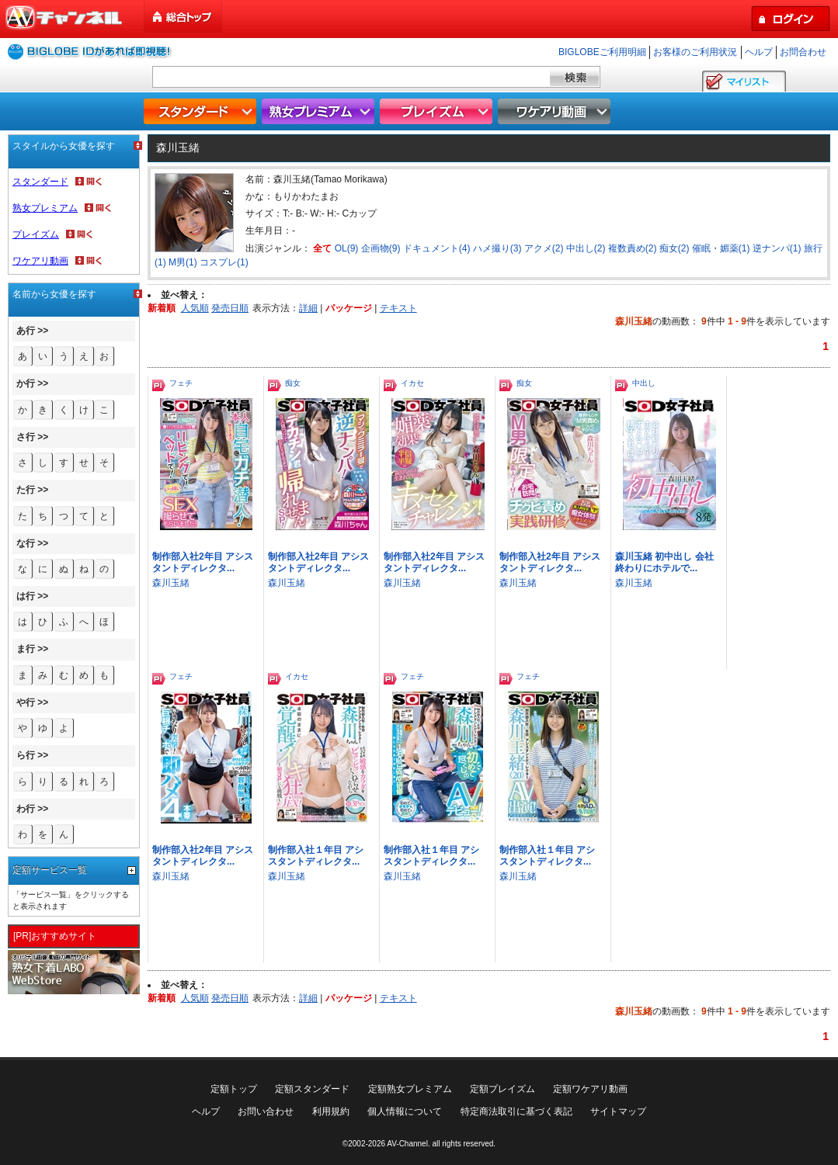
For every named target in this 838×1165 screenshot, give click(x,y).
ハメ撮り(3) (497, 248)
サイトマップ (618, 1111)
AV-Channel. (408, 1143)
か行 (25, 383)
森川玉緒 (171, 582)
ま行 (25, 648)
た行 (25, 489)
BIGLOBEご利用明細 (602, 52)
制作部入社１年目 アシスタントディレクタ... (315, 855)
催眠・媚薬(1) (721, 248)
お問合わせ (803, 52)
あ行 (25, 330)
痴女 (293, 383)
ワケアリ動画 (556, 111)
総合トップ (184, 16)
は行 (25, 596)
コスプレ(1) (224, 262)
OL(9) (347, 248)
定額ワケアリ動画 (590, 1089)
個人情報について (404, 1111)
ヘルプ (759, 52)
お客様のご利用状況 (695, 52)
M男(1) (183, 262)
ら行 (25, 755)
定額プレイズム (502, 1089)
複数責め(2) (632, 248)
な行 (25, 543)
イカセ (412, 383)
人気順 (195, 308)
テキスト (398, 308)
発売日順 (230, 308)
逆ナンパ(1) (777, 248)
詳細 (308, 308)
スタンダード (202, 111)
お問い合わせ (266, 1111)
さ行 (25, 437)
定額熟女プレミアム (410, 1089)
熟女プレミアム (320, 111)
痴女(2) (674, 248)
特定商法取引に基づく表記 (516, 1111)
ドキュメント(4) (437, 248)
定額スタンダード (312, 1089)
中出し (643, 383)
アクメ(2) (544, 248)
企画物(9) (381, 248)
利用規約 (330, 1111)
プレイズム (438, 111)
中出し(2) (586, 248)
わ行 (25, 808)
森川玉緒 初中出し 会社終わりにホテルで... (664, 562)
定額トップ (233, 1089)
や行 (25, 702)
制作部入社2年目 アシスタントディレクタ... (202, 562)
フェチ (181, 383)
